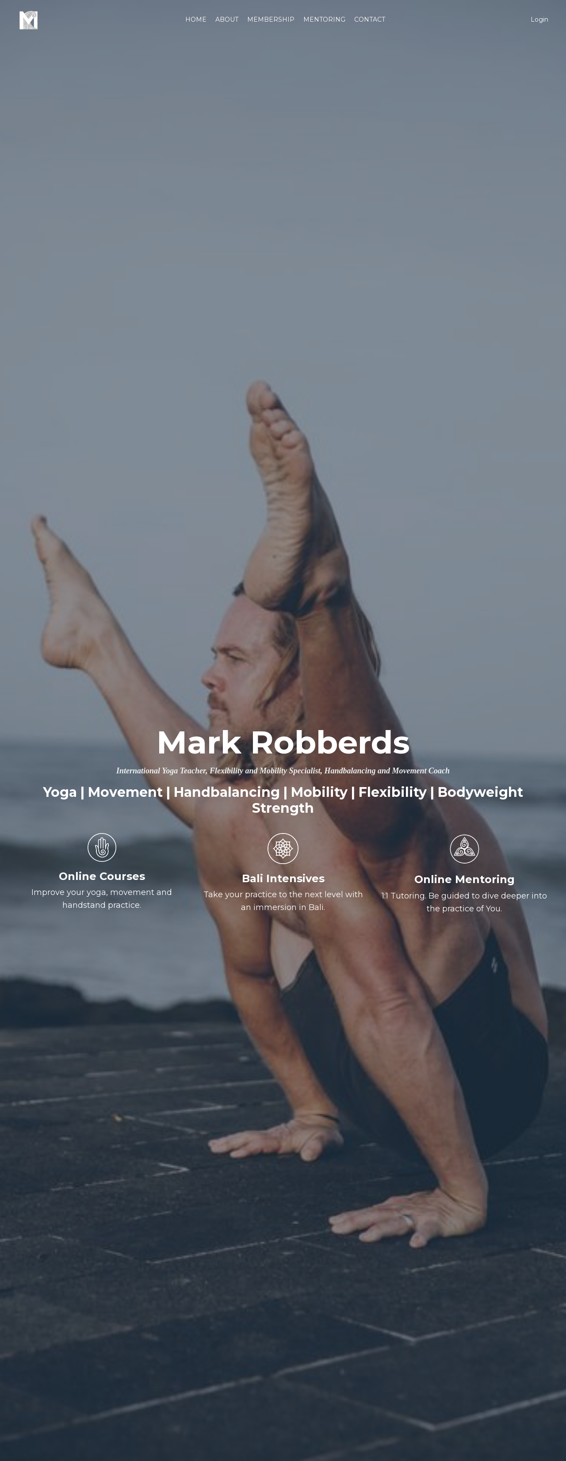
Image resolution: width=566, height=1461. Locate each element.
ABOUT (226, 19)
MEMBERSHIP (270, 19)
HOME (196, 19)
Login (539, 19)
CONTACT (369, 19)
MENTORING (324, 19)
